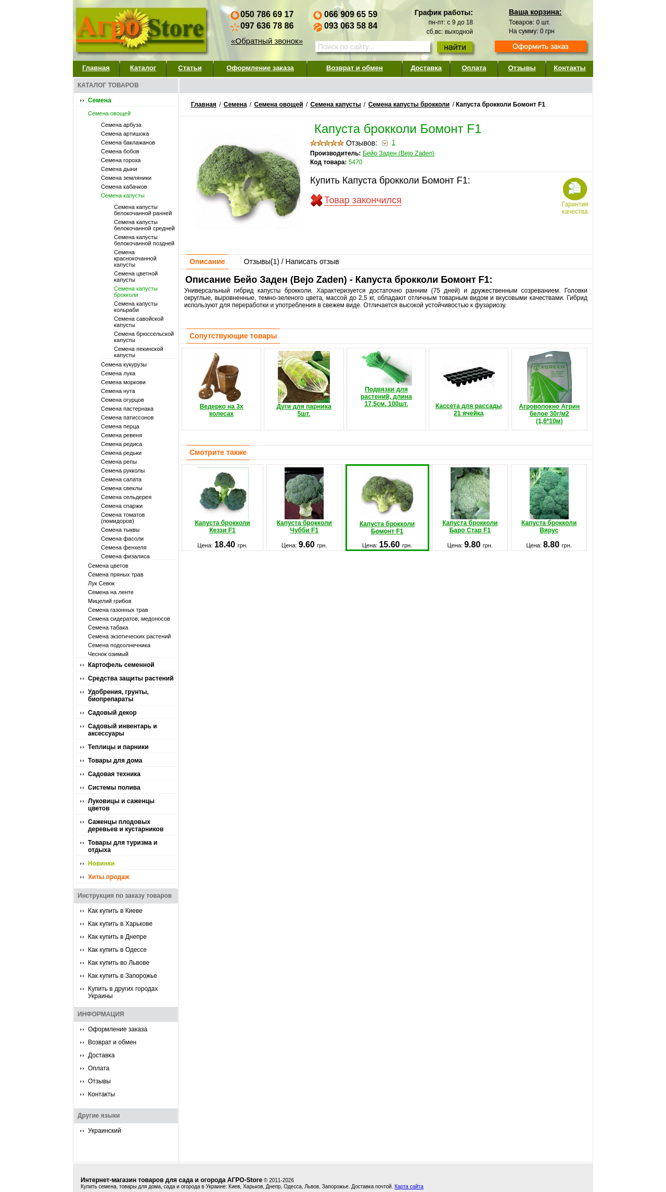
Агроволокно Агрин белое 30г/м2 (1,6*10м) (549, 388)
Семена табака (108, 627)
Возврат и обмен (354, 68)
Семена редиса (121, 444)
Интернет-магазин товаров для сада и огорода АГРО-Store (171, 1180)
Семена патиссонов (127, 417)
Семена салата (121, 479)
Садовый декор (112, 712)
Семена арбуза (121, 125)
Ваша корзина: (535, 12)
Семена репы (119, 462)
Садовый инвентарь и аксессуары (122, 730)
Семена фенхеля (124, 547)
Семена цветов (108, 565)
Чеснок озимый (108, 654)
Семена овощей (109, 113)
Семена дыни (119, 169)
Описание (207, 261)
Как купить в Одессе (117, 949)
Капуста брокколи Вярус (549, 500)
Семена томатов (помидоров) (123, 518)
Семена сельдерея (126, 497)
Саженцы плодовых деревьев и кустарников (125, 825)
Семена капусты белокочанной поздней (144, 240)
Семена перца (120, 426)
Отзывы (521, 68)
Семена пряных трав (116, 574)
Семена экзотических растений (129, 636)
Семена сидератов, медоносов (129, 618)
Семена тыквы (120, 530)
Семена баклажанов (128, 142)
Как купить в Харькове (120, 923)
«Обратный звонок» (267, 40)
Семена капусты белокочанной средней (144, 225)
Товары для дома (115, 760)
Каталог (143, 68)
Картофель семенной (121, 665)
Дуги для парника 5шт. (303, 384)
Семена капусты (123, 195)
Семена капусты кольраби (136, 306)
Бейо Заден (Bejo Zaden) (398, 153)
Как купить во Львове (118, 962)
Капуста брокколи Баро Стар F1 (469, 500)
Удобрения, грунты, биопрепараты (118, 695)
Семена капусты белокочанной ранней (143, 210)
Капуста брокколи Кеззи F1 (222, 500)
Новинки (101, 863)
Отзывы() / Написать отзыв (291, 261)
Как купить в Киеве (115, 910)
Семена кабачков (124, 187)
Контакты (569, 68)
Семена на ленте (111, 592)
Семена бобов (120, 151)
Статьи (189, 68)
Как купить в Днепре (117, 936)
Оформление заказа (260, 68)
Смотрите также (218, 452)
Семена (99, 100)
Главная (96, 68)
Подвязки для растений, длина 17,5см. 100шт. (386, 379)
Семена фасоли (122, 538)
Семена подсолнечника (119, 645)
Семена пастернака (127, 408)
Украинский (104, 1130)
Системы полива (114, 787)
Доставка (426, 68)
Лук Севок (101, 583)
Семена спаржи (122, 506)
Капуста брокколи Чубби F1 (304, 500)
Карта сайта (409, 1186)
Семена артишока (125, 133)
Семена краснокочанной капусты (135, 258)
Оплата (474, 68)
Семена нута (118, 391)
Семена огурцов (122, 400)
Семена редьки (121, 453)
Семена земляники (126, 178)
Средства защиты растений (131, 678)
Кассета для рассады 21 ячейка (469, 384)
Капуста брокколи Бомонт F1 (387, 501)
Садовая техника (114, 774)
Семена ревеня (121, 435)
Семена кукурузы (124, 364)
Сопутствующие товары (233, 336)
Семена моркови (123, 382)
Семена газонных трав (118, 610)
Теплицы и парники (118, 747)
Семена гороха (120, 160)
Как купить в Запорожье (122, 975)
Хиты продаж (108, 877)
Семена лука (118, 373)
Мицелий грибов (110, 601)
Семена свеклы (122, 488)
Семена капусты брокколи (136, 291)
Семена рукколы (123, 470)
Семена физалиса (125, 556)
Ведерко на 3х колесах (222, 384)
